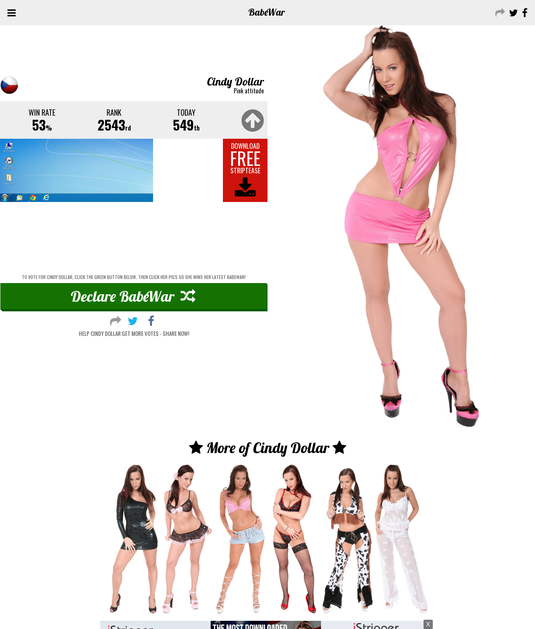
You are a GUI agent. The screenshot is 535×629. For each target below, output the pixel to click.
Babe (266, 12)
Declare (133, 296)
